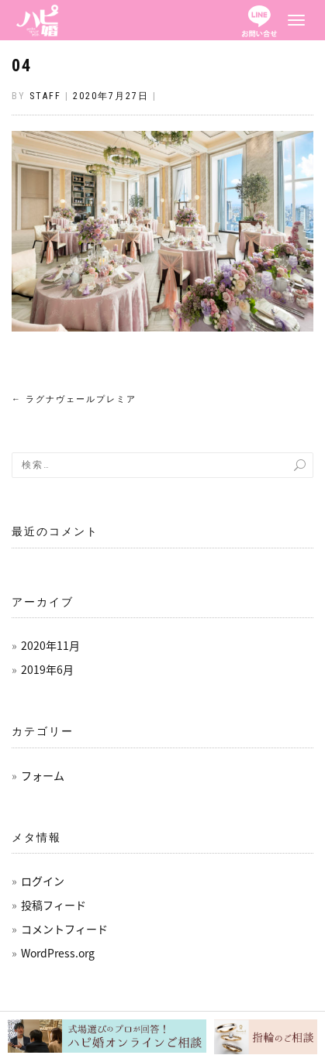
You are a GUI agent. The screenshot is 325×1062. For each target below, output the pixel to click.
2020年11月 (50, 645)
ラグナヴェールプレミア (74, 399)
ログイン (42, 880)
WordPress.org (58, 953)
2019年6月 (47, 669)
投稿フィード (53, 904)
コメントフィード (64, 929)
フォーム (42, 775)
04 (22, 65)
